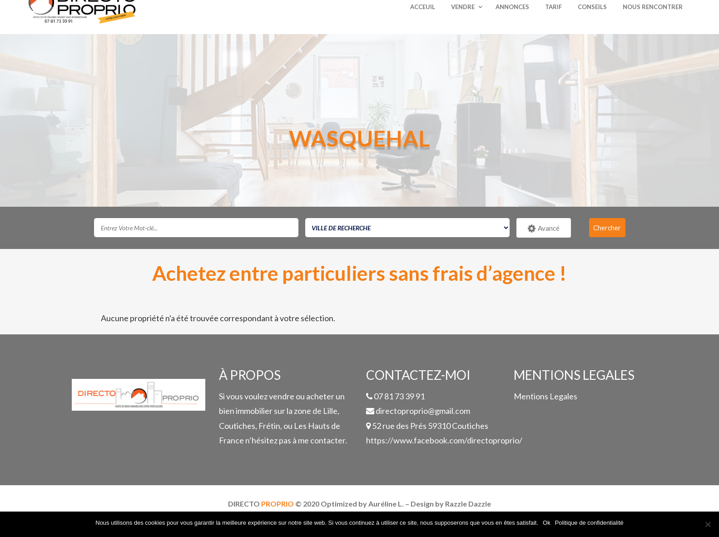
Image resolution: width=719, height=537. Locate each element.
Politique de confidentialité (589, 522)
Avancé (544, 228)
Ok (546, 522)
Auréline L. (386, 503)
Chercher (607, 228)
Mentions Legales (545, 396)
